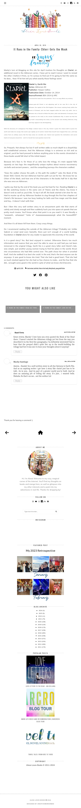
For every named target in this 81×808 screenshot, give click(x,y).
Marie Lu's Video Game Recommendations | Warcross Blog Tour (40, 720)
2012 (40, 644)
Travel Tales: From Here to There (40, 754)
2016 (40, 633)
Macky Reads (52, 268)
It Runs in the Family (43, 268)
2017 (40, 630)
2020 (40, 622)
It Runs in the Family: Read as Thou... (23, 308)
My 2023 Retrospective (40, 550)
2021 (40, 619)
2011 (40, 647)
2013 (40, 641)
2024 (41, 610)
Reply (17, 351)
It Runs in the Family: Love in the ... (58, 308)
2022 (40, 616)
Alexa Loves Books (37, 800)
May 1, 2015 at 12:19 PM (70, 361)
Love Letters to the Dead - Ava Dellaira (40, 686)
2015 (40, 636)
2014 (40, 638)
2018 (40, 627)
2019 (40, 624)
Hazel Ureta (19, 333)
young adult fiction (60, 268)
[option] (22, 302)
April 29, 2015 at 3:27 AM (69, 332)
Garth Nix (36, 268)
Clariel (31, 84)
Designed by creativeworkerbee (40, 803)
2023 (41, 613)
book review (30, 268)
